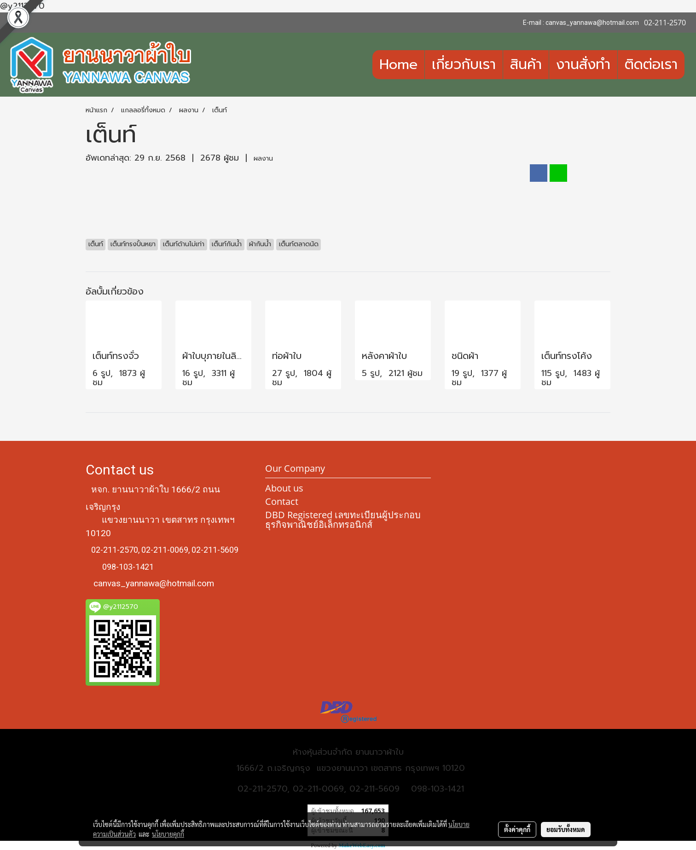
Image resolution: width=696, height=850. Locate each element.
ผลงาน (263, 158)
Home (398, 64)
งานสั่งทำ (583, 64)
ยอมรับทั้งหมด (565, 829)
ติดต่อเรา (651, 64)
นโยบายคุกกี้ (168, 834)
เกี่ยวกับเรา (464, 64)
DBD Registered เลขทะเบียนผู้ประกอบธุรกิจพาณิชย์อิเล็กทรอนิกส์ (343, 520)
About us (284, 488)
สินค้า (526, 64)
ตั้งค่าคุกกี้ (517, 829)
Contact (281, 501)
